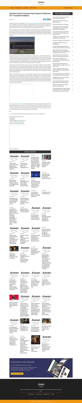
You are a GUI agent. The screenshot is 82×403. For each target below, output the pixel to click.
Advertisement (46, 394)
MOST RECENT (18, 7)
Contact (52, 394)
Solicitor (30, 64)
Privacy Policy (39, 394)
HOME (11, 7)
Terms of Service (31, 394)
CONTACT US (33, 7)
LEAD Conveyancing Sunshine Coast (33, 23)
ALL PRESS (25, 7)
